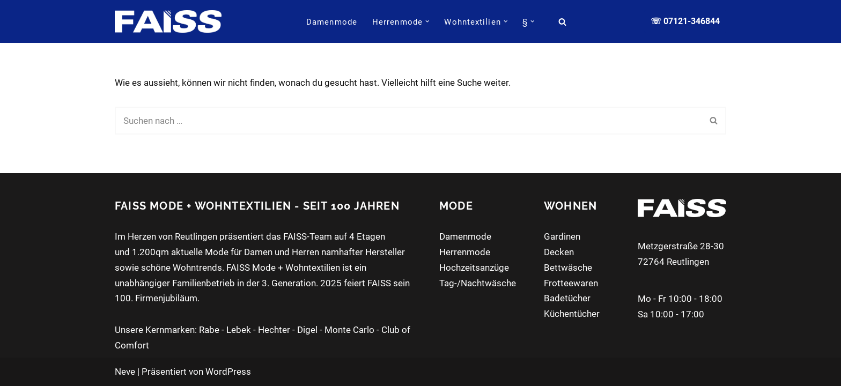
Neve (125, 371)
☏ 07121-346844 (685, 21)
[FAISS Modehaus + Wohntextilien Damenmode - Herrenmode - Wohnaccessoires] (168, 21)
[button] (427, 21)
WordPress (228, 371)
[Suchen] (562, 22)
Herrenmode (464, 252)
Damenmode (331, 22)
